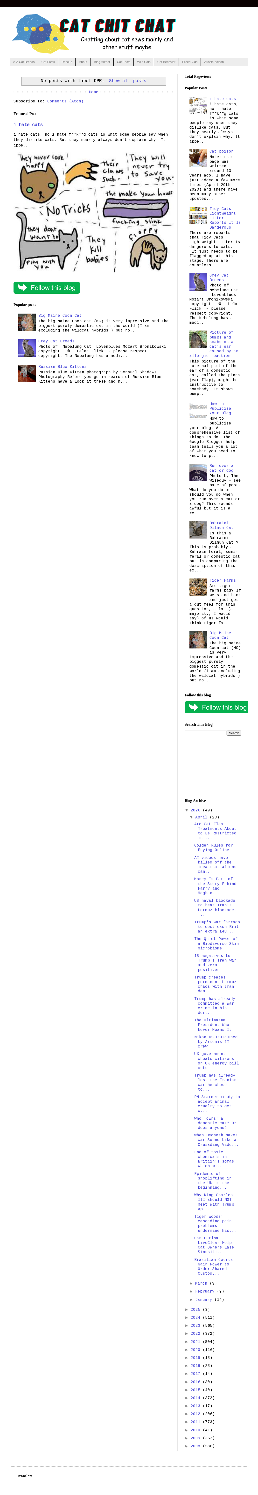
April (202, 817)
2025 (197, 1310)
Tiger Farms (222, 580)
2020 (197, 1350)
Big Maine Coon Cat (60, 316)
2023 (197, 1326)
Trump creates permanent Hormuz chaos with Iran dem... (215, 984)
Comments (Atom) (65, 101)
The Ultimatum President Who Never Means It (213, 1025)
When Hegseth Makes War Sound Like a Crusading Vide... (216, 1140)
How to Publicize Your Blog (220, 409)
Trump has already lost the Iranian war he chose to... (215, 1082)
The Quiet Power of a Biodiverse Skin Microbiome (216, 943)
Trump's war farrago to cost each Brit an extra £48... (217, 927)
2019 (197, 1358)
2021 (197, 1342)
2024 (197, 1318)
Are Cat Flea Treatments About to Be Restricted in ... (215, 831)
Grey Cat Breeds (56, 341)
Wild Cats (144, 62)
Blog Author (102, 62)
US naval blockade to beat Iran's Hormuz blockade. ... (215, 908)
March (202, 1283)
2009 (197, 1438)
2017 (197, 1374)
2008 (197, 1446)
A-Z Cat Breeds (24, 62)
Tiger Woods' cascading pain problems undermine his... (215, 1224)
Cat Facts (48, 62)
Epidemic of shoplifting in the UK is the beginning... (213, 1181)
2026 (197, 810)
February (206, 1291)
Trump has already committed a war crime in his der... (214, 1006)
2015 (197, 1390)
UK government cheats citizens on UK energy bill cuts (216, 1061)
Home (93, 92)
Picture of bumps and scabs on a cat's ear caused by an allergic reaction (213, 344)
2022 (197, 1334)
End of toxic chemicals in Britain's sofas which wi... (214, 1159)
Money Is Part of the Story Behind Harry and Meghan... (215, 886)
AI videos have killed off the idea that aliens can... (215, 865)
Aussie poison (214, 62)
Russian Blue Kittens (62, 367)
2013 (197, 1406)
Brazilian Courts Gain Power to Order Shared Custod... (213, 1267)
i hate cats (28, 125)
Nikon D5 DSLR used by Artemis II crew (216, 1042)
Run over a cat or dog (221, 468)
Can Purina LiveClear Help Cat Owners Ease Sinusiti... (214, 1245)
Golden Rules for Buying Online (213, 847)
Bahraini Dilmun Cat (221, 525)
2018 (197, 1366)
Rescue (67, 62)
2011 (197, 1422)
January (205, 1300)
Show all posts (127, 80)
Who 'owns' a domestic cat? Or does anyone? (215, 1123)
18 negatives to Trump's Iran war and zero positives (215, 963)
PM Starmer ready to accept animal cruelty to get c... (217, 1104)
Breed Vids (189, 62)
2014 (197, 1398)
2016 (197, 1382)
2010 (197, 1430)
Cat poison (221, 151)
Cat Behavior (166, 62)
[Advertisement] (213, 767)
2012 (197, 1414)
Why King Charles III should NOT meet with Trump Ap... (214, 1202)
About (83, 62)
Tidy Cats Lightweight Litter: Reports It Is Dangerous (225, 218)
